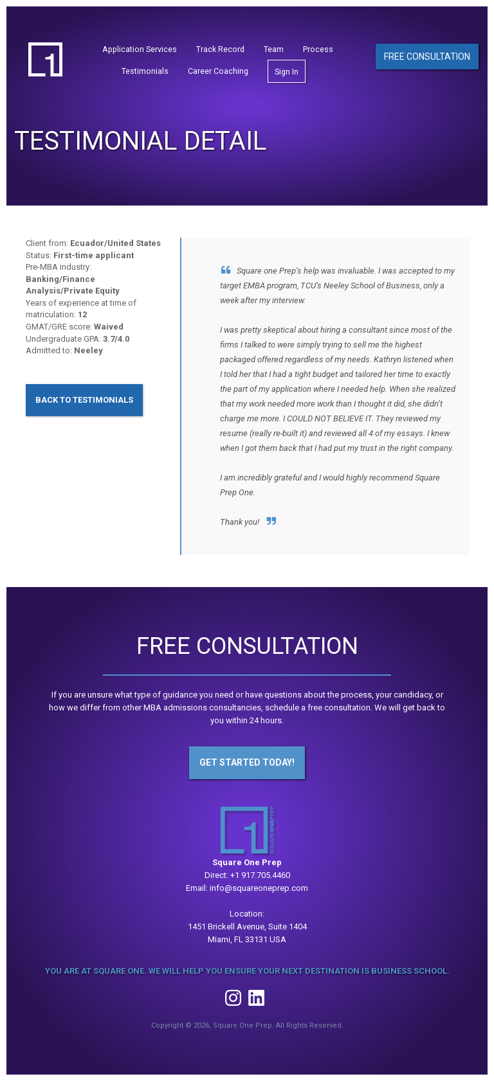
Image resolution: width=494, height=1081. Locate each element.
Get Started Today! (247, 762)
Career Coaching (218, 71)
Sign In (286, 71)
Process (318, 49)
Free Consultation (427, 56)
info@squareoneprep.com (259, 888)
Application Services (139, 49)
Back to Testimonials (84, 400)
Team (274, 49)
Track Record (220, 49)
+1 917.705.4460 (260, 875)
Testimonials (145, 71)
